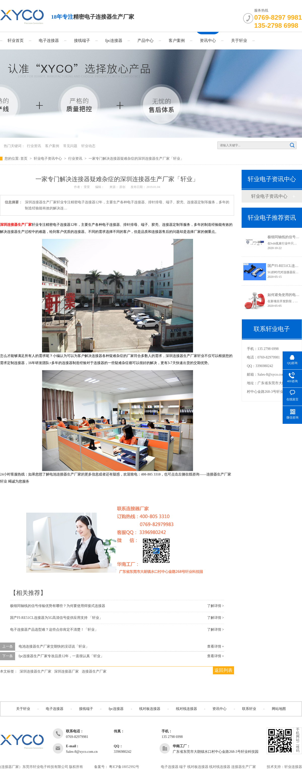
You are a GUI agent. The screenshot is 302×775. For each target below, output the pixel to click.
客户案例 (177, 40)
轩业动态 (88, 146)
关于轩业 (239, 40)
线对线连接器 (186, 709)
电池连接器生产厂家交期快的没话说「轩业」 (54, 646)
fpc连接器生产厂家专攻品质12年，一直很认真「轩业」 (61, 656)
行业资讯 (34, 146)
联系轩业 (249, 709)
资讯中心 (208, 40)
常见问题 (70, 146)
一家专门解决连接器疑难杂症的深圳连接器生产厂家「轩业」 (136, 158)
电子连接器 (49, 40)
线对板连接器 (149, 709)
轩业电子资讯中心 (48, 158)
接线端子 (82, 40)
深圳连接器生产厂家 (16, 225)
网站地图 (279, 709)
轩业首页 (16, 40)
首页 (24, 158)
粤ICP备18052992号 (124, 767)
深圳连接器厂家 (66, 671)
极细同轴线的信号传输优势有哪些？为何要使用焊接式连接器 (57, 606)
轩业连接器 (293, 767)
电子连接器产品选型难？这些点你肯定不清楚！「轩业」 (54, 629)
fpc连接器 (113, 40)
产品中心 (145, 40)
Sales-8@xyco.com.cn (273, 374)
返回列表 (223, 670)
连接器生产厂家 (94, 671)
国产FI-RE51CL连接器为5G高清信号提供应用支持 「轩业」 (56, 618)
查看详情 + (215, 646)
